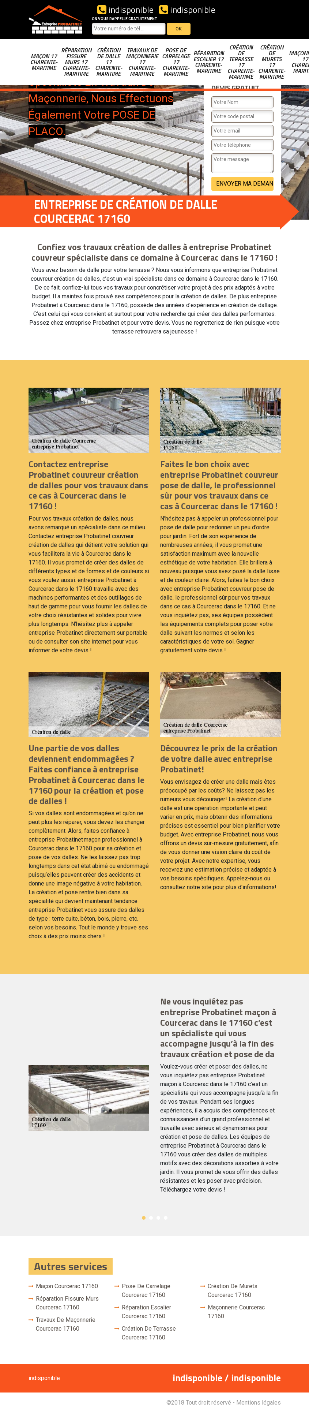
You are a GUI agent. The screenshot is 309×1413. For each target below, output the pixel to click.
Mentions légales (258, 1402)
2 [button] (151, 1218)
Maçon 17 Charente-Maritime (43, 62)
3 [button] (158, 1218)
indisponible (125, 9)
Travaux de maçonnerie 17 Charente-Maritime (142, 62)
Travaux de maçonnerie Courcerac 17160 (65, 1324)
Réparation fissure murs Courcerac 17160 (67, 1303)
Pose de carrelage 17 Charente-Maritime (176, 62)
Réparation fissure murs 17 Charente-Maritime (76, 62)
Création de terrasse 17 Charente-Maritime (241, 62)
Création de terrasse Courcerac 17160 (149, 1333)
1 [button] (144, 1218)
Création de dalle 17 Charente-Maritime (108, 62)
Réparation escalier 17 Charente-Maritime (208, 62)
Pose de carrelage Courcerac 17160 (146, 1290)
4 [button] (165, 1218)
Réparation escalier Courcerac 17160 (146, 1312)
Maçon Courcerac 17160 (67, 1286)
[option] (155, 1098)
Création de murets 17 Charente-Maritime (271, 62)
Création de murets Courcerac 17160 (232, 1290)
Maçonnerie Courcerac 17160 (236, 1312)
